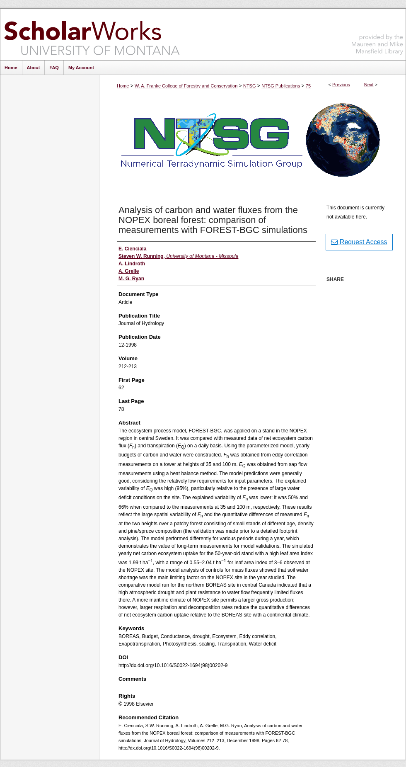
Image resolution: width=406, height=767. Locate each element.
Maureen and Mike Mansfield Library (377, 33)
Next (369, 84)
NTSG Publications (280, 85)
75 (308, 85)
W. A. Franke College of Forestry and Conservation (186, 85)
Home (123, 85)
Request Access (359, 241)
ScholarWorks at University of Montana (91, 34)
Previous (341, 84)
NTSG (249, 85)
